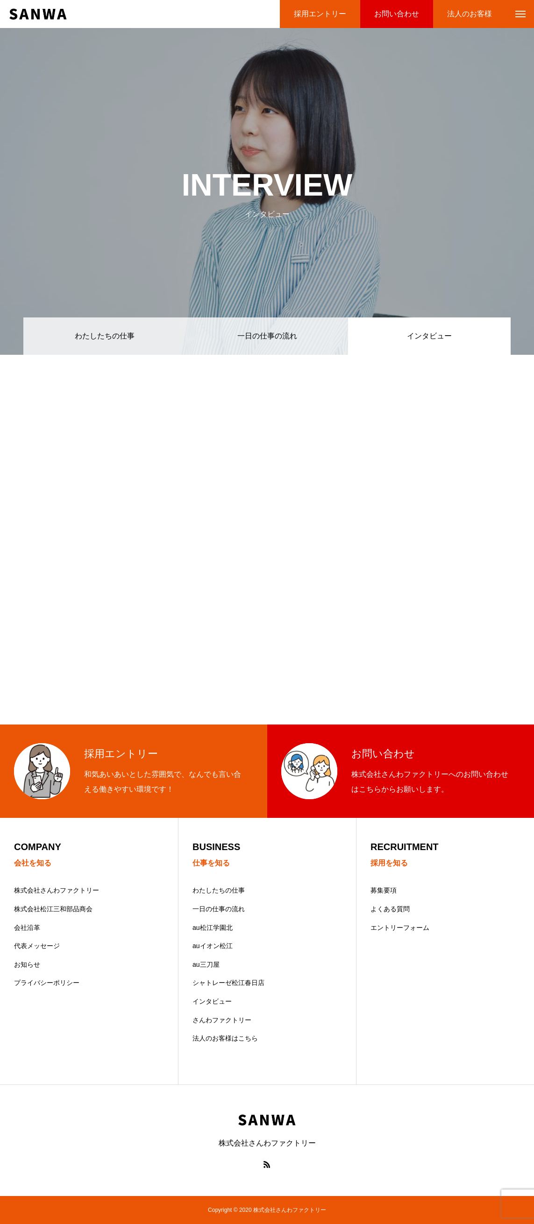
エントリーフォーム (399, 927)
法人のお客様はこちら (225, 1038)
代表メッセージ (37, 946)
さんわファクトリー (221, 1020)
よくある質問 (390, 909)
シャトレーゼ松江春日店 (228, 982)
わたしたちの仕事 (105, 336)
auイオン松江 (212, 946)
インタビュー (212, 1001)
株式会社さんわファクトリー (56, 890)
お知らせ (27, 964)
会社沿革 (27, 927)
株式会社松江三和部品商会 (53, 909)
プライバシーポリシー (46, 982)
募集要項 (383, 890)
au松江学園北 (212, 927)
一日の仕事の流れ (267, 336)
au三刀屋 (206, 964)
